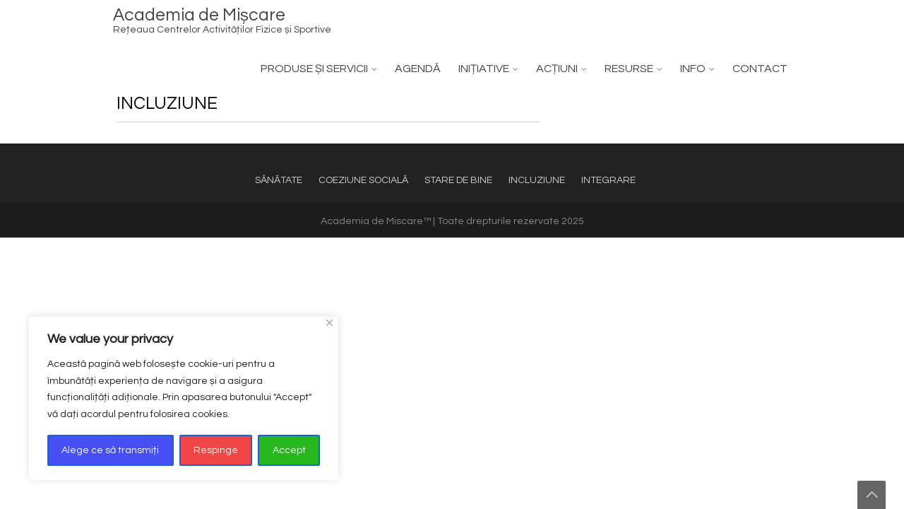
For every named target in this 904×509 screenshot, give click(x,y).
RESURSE (629, 68)
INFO (693, 68)
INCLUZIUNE (537, 180)
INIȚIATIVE (483, 68)
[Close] (329, 323)
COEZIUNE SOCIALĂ (363, 180)
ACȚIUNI (557, 68)
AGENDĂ (418, 68)
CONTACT (759, 68)
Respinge (216, 450)
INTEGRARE (608, 180)
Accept (289, 450)
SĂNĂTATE (278, 180)
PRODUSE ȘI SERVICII (314, 68)
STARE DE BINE (458, 180)
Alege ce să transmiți (110, 450)
